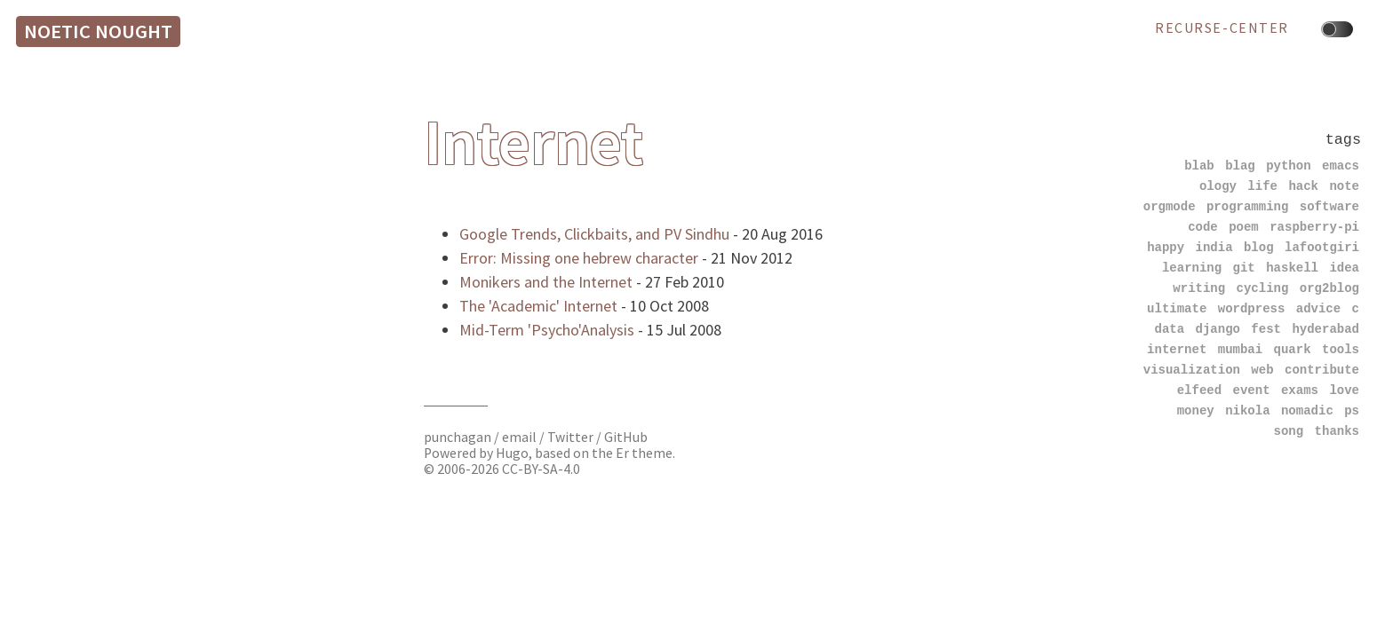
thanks (1337, 430)
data (1170, 328)
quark (1292, 349)
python (1288, 165)
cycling (1263, 288)
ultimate (1176, 308)
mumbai (1240, 349)
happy (1165, 247)
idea (1344, 267)
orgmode (1169, 206)
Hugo (512, 453)
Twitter (570, 437)
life (1262, 186)
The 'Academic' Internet (538, 306)
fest (1266, 328)
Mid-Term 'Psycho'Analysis (546, 330)
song (1289, 430)
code (1203, 226)
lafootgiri (1322, 247)
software (1329, 206)
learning (1192, 267)
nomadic (1307, 410)
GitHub (626, 437)
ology (1218, 186)
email (520, 437)
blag (1240, 165)
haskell (1292, 267)
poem (1244, 226)
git (1244, 267)
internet (1176, 349)
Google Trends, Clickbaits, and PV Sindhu (594, 234)
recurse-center (1222, 28)
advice (1318, 308)
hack (1303, 186)
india (1214, 247)
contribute (1322, 369)
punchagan (459, 437)
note (1344, 186)
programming (1247, 206)
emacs (1340, 165)
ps (1351, 410)
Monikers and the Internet (546, 282)
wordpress (1252, 308)
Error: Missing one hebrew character (578, 258)
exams (1299, 390)
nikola (1247, 410)
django (1218, 328)
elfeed (1199, 390)
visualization (1191, 369)
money (1195, 410)
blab (1199, 165)
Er (622, 453)
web (1262, 369)
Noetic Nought (98, 31)
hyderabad (1325, 328)
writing (1199, 288)
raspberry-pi (1314, 226)
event (1251, 390)
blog (1259, 247)
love (1344, 390)
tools (1340, 349)
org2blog (1329, 288)
